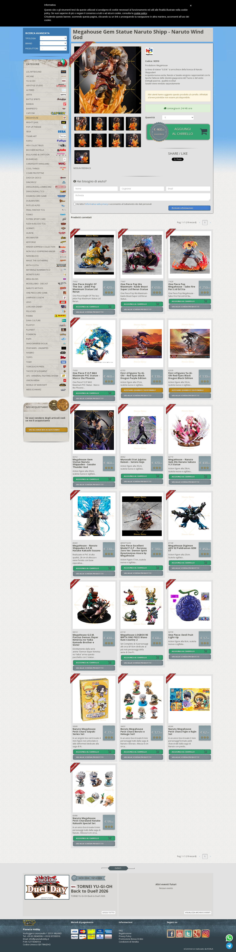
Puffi (46, 339)
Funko (46, 214)
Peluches (46, 311)
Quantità (150, 117)
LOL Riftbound (46, 71)
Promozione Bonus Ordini (131, 939)
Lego (46, 302)
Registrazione (125, 933)
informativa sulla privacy (96, 204)
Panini (46, 315)
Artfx (46, 94)
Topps (46, 357)
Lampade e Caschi (46, 297)
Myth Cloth (46, 265)
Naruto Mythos (46, 288)
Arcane (46, 76)
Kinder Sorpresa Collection (46, 246)
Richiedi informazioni (182, 208)
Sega (46, 131)
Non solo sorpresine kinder (46, 251)
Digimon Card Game (46, 196)
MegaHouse (46, 117)
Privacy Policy (125, 936)
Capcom (46, 113)
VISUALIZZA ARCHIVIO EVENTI (197, 912)
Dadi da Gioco (46, 177)
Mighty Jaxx (46, 122)
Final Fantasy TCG (46, 210)
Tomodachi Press (46, 366)
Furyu (46, 140)
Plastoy (46, 325)
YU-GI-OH (46, 81)
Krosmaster (46, 237)
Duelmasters (46, 200)
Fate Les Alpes (46, 205)
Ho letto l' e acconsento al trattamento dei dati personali (114, 204)
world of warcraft (46, 385)
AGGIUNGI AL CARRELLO (87, 306)
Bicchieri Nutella (46, 150)
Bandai (46, 104)
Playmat (46, 329)
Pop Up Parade (46, 127)
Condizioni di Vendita (129, 941)
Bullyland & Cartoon (46, 154)
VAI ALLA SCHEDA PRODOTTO (89, 312)
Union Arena (46, 380)
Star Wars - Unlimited (46, 348)
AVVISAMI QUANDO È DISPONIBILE (140, 390)
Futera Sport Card (46, 219)
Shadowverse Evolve (46, 343)
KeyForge (46, 242)
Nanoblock (46, 256)
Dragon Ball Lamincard (46, 186)
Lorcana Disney (46, 306)
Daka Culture (46, 320)
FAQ (121, 930)
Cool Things (46, 168)
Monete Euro (46, 274)
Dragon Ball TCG (46, 191)
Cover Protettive (35, 173)
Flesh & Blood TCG (46, 223)
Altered (46, 90)
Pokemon (46, 334)
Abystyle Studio (46, 85)
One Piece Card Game (46, 292)
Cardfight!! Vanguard (46, 163)
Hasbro (46, 352)
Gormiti (46, 228)
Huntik (46, 233)
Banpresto (46, 108)
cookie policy (140, 13)
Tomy (46, 362)
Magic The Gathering (46, 260)
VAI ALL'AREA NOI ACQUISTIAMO (44, 430)
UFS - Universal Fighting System (46, 375)
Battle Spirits (46, 99)
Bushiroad (46, 159)
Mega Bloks (46, 279)
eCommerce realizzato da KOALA (198, 949)
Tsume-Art (46, 136)
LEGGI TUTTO (108, 912)
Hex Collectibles (46, 145)
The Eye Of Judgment (46, 371)
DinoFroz (46, 182)
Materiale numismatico (46, 269)
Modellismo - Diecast (46, 283)
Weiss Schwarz (46, 389)
